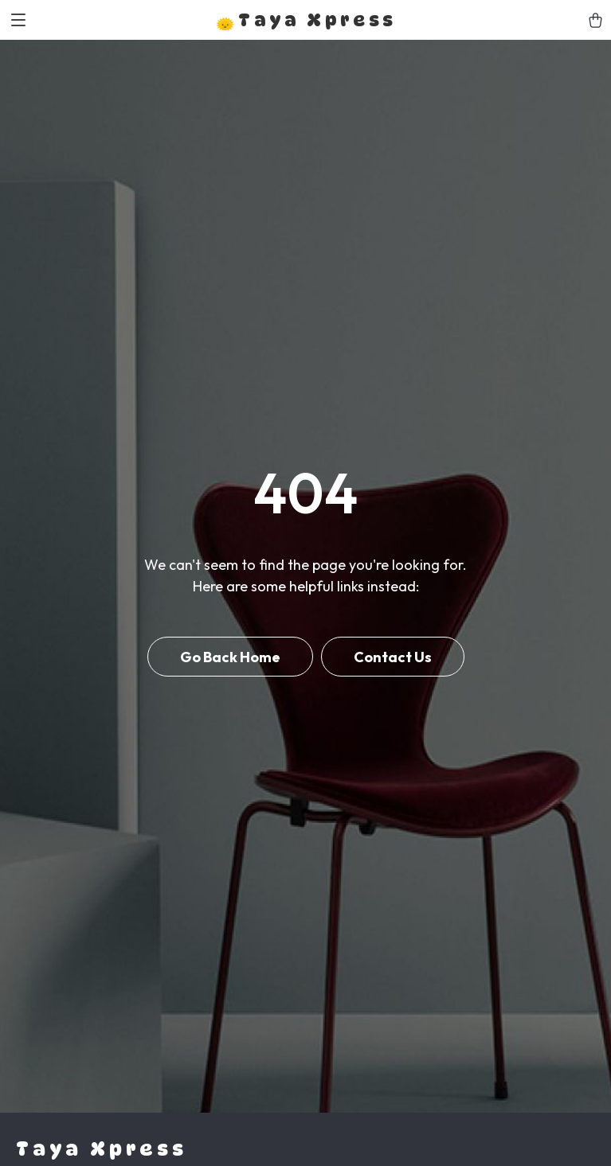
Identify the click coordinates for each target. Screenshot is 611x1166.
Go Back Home (230, 657)
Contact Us (393, 657)
